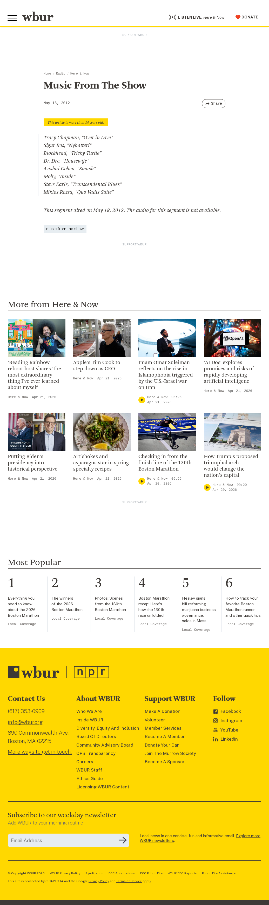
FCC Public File (151, 874)
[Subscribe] (123, 841)
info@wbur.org (25, 723)
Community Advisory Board (104, 745)
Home (47, 74)
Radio (60, 74)
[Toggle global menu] (12, 19)
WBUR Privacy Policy (65, 874)
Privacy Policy (99, 882)
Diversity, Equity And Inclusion (107, 729)
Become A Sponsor (165, 762)
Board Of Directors (96, 737)
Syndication (94, 874)
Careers (84, 762)
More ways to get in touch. (40, 752)
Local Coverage (22, 625)
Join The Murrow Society (170, 754)
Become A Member (165, 737)
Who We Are (89, 712)
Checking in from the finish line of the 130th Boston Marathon (165, 464)
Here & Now (79, 74)
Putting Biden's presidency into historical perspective (32, 464)
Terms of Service (129, 882)
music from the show (65, 229)
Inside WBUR (89, 720)
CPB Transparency (96, 754)
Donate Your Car (162, 745)
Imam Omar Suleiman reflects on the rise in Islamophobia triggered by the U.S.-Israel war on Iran (165, 376)
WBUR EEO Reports (182, 874)
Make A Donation (162, 712)
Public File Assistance (219, 874)
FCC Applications (122, 874)
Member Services (163, 729)
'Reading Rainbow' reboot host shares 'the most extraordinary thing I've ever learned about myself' (34, 376)
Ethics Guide (89, 779)
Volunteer (155, 720)
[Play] (141, 400)
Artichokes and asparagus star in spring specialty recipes (101, 464)
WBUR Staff (89, 771)
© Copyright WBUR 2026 (26, 874)
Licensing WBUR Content (102, 787)
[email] (68, 841)
